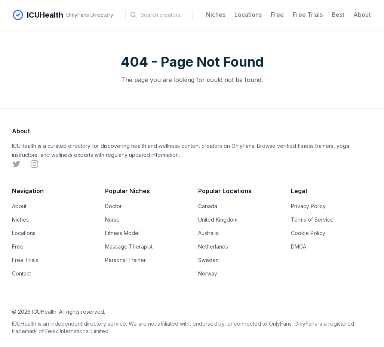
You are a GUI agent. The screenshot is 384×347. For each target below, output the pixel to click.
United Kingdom (217, 219)
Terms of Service (312, 219)
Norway (207, 273)
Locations (248, 14)
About (362, 14)
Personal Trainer (125, 260)
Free (277, 14)
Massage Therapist (129, 246)
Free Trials (308, 14)
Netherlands (213, 246)
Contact (21, 273)
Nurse (112, 219)
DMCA (298, 246)
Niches (215, 14)
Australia (208, 233)
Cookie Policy (308, 233)
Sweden (208, 260)
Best (338, 14)
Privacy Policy (308, 206)
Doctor (113, 206)
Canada (207, 206)
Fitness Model (122, 233)
